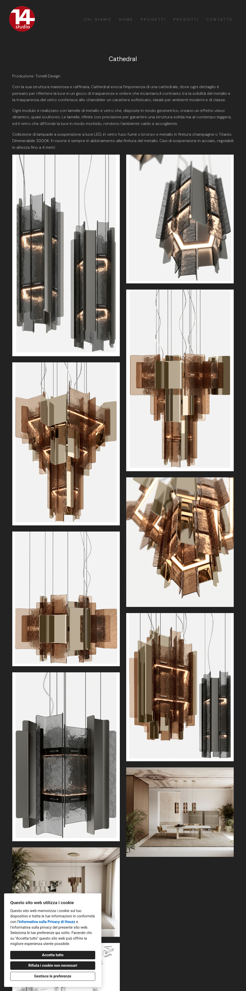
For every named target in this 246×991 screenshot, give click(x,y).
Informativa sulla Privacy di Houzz (47, 922)
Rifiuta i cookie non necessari (52, 965)
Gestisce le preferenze (52, 976)
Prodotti (186, 19)
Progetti (153, 19)
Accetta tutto (52, 955)
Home (126, 19)
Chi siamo (98, 19)
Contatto (219, 19)
